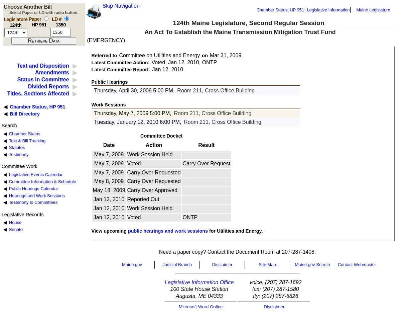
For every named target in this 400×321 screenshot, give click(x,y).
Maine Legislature (373, 9)
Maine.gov (132, 264)
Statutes (17, 147)
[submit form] (43, 41)
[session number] (15, 32)
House (15, 222)
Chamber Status (24, 133)
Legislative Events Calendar (36, 174)
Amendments (52, 72)
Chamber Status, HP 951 (280, 9)
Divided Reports (48, 86)
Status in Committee (43, 79)
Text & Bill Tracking (27, 140)
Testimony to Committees (33, 202)
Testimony (18, 154)
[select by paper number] (46, 18)
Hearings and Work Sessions (37, 195)
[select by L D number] (66, 18)
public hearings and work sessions (168, 231)
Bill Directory (25, 113)
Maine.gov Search (312, 264)
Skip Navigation (121, 6)
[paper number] (38, 32)
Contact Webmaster (357, 264)
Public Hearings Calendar (33, 188)
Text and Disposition (43, 66)
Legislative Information (328, 9)
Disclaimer (222, 264)
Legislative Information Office (199, 282)
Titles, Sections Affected (38, 93)
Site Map (267, 264)
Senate (16, 229)
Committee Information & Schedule (42, 181)
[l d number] (60, 32)
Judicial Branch (177, 264)
